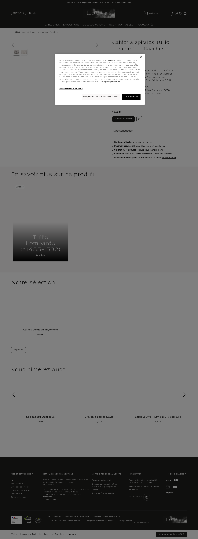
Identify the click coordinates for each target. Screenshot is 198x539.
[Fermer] (141, 57)
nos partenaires (114, 60)
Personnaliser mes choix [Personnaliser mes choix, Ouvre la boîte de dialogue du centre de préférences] (70, 89)
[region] (100, 79)
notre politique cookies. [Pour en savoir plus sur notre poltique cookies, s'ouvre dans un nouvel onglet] (110, 82)
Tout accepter (131, 97)
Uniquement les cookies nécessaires (100, 97)
